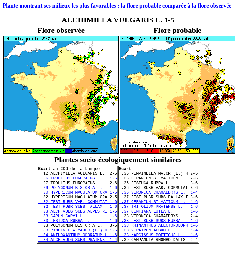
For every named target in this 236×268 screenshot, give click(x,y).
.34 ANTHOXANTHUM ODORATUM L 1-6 (77, 249)
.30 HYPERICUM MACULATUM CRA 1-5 (77, 198)
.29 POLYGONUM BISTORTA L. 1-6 (77, 192)
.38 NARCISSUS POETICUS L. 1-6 (158, 249)
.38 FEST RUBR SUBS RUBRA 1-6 (158, 232)
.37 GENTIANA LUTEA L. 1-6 (158, 220)
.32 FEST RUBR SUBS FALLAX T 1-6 (77, 215)
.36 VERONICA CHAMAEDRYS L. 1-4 (158, 198)
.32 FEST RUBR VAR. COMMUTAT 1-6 (77, 209)
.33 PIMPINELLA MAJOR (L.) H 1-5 (77, 243)
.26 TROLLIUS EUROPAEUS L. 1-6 (77, 181)
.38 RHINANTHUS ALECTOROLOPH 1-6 (158, 237)
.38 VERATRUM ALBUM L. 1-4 (158, 243)
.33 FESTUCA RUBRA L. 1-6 (77, 232)
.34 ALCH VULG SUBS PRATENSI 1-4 (77, 254)
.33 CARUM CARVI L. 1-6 (77, 226)
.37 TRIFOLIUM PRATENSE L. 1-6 (158, 215)
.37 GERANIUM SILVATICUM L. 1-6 (158, 209)
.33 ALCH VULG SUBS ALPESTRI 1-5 (77, 220)
